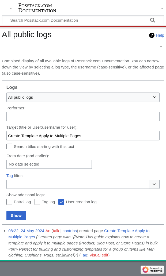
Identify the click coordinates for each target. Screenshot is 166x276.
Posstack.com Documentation (37, 8)
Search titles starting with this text (44, 146)
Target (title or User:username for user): (42, 127)
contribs (70, 230)
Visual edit (98, 255)
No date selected (24, 164)
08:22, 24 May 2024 (26, 230)
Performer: (16, 108)
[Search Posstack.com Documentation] (83, 20)
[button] (154, 184)
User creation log (81, 202)
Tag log (48, 202)
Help (160, 35)
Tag (9, 175)
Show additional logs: (25, 195)
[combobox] (83, 97)
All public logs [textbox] (20, 97)
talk (56, 230)
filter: (14, 175)
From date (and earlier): (27, 156)
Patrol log (22, 202)
